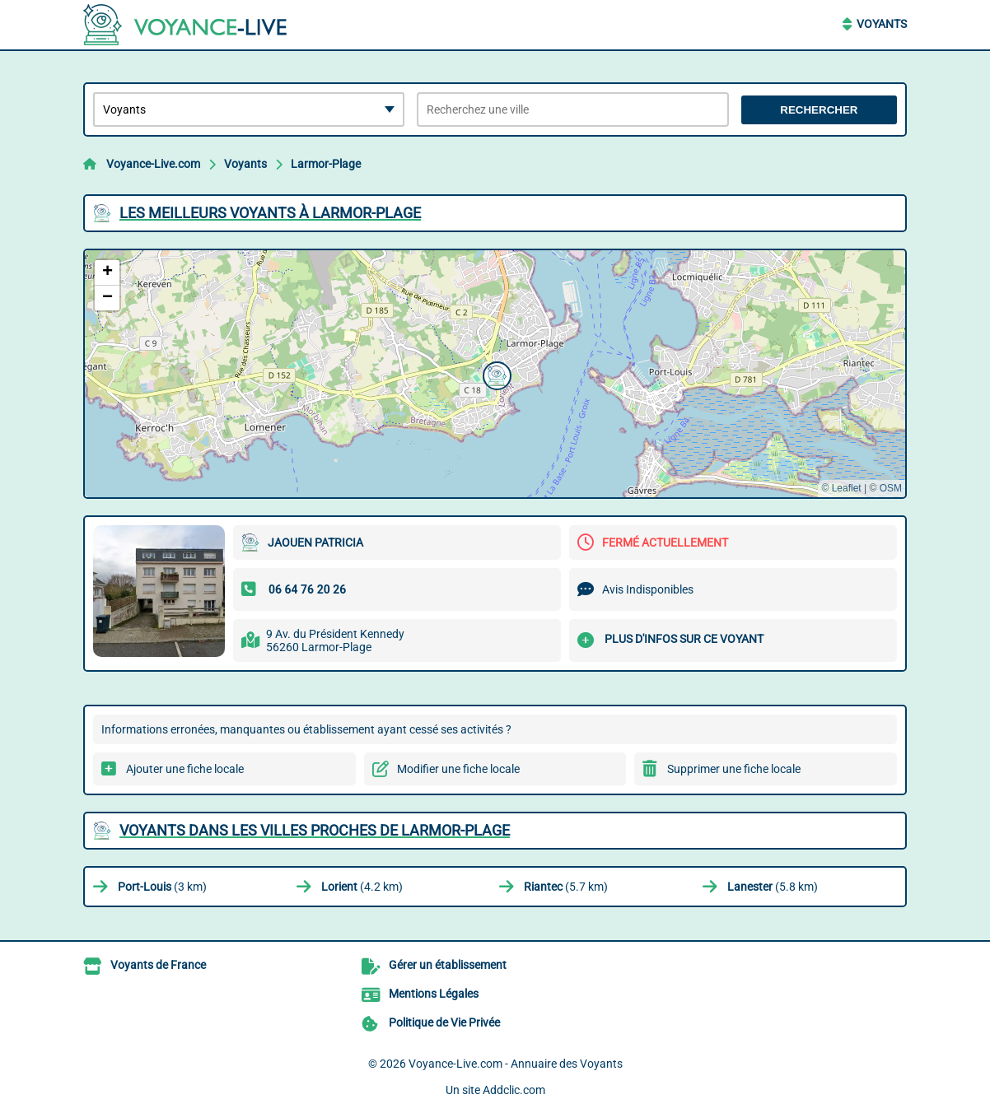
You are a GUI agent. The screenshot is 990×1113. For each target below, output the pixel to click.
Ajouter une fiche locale (185, 768)
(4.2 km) (362, 886)
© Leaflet (841, 488)
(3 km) (162, 886)
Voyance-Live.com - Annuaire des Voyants (516, 1063)
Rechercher (818, 110)
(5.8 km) (772, 886)
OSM (891, 488)
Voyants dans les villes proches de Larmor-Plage (314, 830)
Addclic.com (514, 1090)
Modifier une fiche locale (458, 768)
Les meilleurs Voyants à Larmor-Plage (270, 212)
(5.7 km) (566, 886)
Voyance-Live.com (153, 163)
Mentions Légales (434, 993)
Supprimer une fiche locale (734, 768)
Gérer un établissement (448, 964)
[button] (495, 373)
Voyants (882, 23)
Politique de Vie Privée (444, 1022)
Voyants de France (158, 964)
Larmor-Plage (326, 163)
